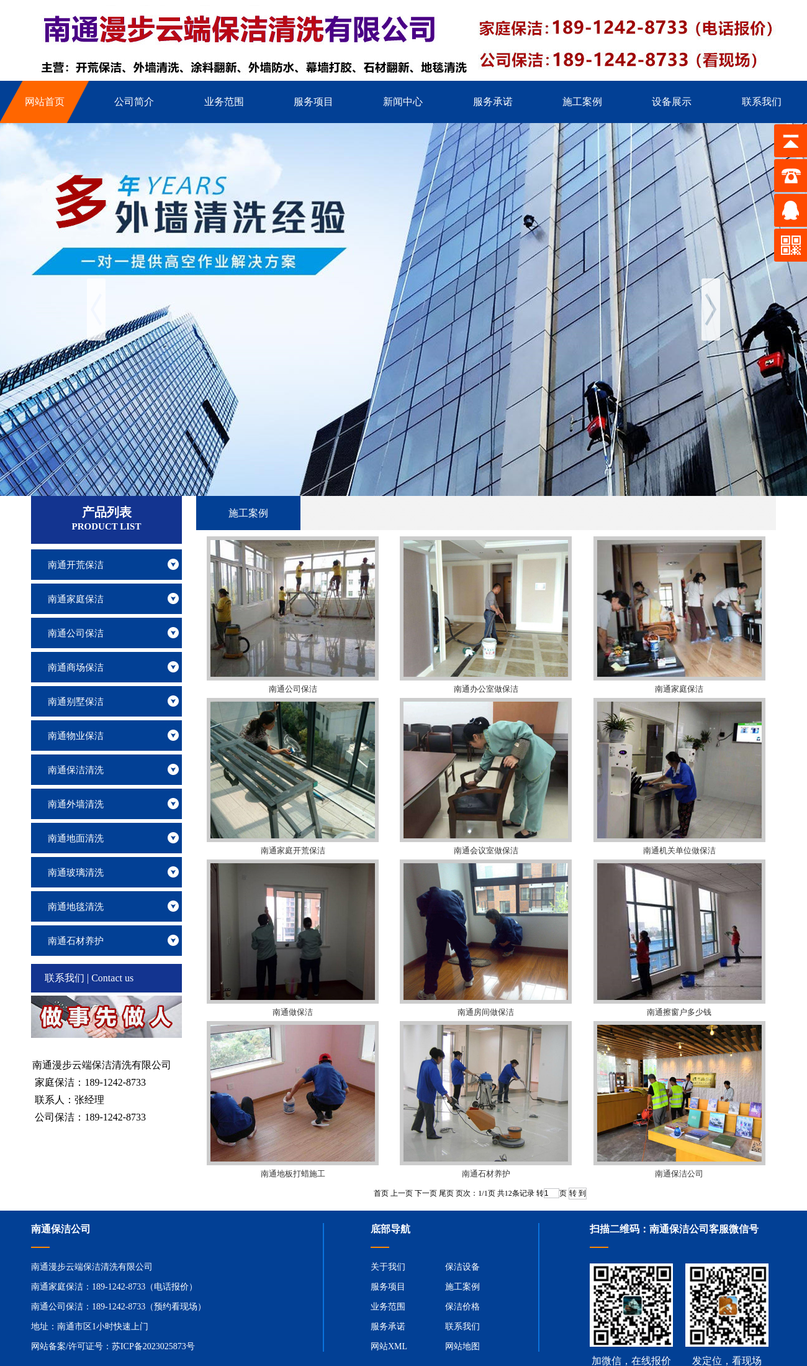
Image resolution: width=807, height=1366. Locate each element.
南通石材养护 (486, 1173)
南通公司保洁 (293, 689)
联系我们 (462, 1326)
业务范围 (388, 1306)
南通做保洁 (293, 1012)
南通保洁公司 (679, 1173)
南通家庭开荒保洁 (293, 850)
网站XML (389, 1346)
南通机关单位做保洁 (679, 850)
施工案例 (462, 1286)
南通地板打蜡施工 (293, 1173)
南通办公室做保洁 (486, 689)
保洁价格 (462, 1306)
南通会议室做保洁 (486, 850)
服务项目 (388, 1286)
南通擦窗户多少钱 (679, 1012)
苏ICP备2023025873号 (153, 1346)
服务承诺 (388, 1326)
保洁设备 (462, 1267)
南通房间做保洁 (486, 1012)
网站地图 (462, 1346)
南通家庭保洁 (679, 689)
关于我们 (388, 1267)
